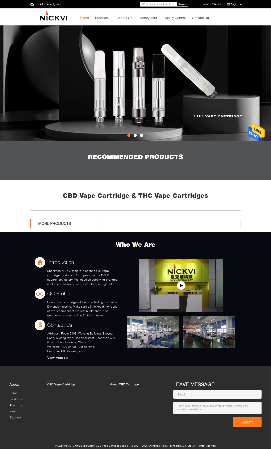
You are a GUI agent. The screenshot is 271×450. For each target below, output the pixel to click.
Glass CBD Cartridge (124, 384)
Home (84, 18)
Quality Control (174, 18)
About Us (125, 18)
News (13, 411)
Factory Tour (147, 18)
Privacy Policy (63, 445)
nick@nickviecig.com (49, 4)
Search (182, 4)
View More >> (57, 358)
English (236, 4)
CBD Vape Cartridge (61, 384)
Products (102, 18)
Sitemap (15, 417)
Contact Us (200, 18)
